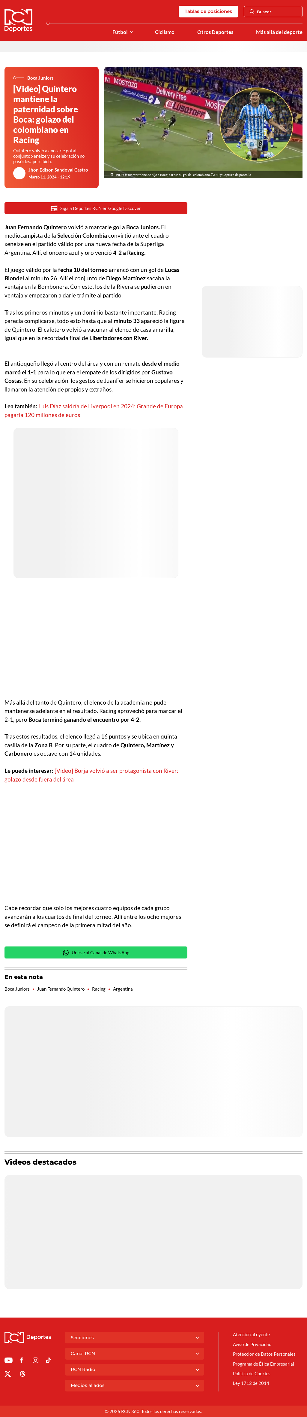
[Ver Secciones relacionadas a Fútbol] (132, 32)
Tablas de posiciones (208, 11)
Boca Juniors (17, 989)
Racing (99, 989)
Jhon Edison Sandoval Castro (58, 169)
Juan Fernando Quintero (61, 989)
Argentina (123, 989)
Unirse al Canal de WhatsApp (96, 953)
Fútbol (120, 32)
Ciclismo (164, 32)
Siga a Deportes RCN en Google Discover (96, 208)
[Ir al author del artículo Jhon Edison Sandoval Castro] (19, 173)
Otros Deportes (215, 32)
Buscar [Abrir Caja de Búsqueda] (260, 11)
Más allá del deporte (279, 32)
